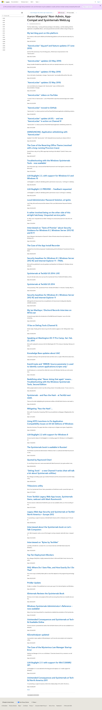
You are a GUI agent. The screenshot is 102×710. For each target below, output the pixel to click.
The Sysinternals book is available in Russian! (47, 447)
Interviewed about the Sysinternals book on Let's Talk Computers (49, 528)
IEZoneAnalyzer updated (38, 634)
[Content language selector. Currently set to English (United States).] (8, 702)
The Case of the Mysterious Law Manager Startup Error (49, 648)
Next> (28, 689)
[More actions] (76, 13)
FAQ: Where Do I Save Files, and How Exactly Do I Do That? (50, 568)
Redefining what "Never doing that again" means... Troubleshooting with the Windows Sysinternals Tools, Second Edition (49, 382)
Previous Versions (13, 705)
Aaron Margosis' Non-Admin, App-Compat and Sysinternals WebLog (41, 12)
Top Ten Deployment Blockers (40, 554)
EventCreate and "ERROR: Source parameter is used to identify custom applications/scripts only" (50, 365)
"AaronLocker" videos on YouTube (42, 95)
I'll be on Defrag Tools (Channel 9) (42, 325)
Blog (19, 705)
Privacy (31, 705)
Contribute (25, 705)
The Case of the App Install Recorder (43, 245)
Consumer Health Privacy (40, 705)
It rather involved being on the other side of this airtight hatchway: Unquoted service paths (48, 213)
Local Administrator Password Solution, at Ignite (49, 199)
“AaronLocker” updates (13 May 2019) (44, 71)
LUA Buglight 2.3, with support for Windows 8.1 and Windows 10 (50, 176)
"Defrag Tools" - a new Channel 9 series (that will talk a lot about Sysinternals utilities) (50, 471)
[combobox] (13, 16)
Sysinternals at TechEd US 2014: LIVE (43, 273)
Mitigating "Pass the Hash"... (40, 408)
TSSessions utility (35, 485)
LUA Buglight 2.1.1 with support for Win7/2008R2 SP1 (49, 663)
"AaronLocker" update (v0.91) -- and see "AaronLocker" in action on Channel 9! (45, 119)
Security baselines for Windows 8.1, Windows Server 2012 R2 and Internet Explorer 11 (50, 296)
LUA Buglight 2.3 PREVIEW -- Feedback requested (49, 189)
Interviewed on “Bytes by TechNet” (43, 542)
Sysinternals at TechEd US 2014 (41, 284)
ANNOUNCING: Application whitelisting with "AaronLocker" (47, 133)
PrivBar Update (34, 582)
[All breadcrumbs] (28, 13)
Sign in (98, 2)
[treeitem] (13, 18)
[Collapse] (22, 12)
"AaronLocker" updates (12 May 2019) (44, 82)
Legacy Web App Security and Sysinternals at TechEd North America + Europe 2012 (50, 513)
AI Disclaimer (4, 705)
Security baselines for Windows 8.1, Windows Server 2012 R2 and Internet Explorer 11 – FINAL (50, 259)
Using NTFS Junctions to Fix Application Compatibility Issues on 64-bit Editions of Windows (50, 422)
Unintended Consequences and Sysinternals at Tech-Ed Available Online (50, 620)
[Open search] (95, 2)
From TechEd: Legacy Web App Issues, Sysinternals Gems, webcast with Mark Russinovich (50, 497)
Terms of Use (52, 705)
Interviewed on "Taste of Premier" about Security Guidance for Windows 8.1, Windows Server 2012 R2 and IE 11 (50, 230)
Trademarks (58, 705)
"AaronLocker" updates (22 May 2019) (44, 60)
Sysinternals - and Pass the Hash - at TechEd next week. (49, 396)
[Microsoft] (3, 2)
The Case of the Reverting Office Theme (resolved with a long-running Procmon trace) (49, 146)
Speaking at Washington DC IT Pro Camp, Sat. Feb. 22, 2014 (50, 339)
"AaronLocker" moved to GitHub (42, 107)
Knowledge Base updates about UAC (43, 353)
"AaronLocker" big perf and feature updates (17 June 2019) (50, 46)
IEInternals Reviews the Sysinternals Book (45, 593)
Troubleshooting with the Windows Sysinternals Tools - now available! (48, 161)
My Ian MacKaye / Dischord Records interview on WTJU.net (49, 311)
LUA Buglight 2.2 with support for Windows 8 (47, 434)
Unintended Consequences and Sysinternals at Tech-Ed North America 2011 (50, 679)
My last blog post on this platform (42, 33)
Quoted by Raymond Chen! (39, 459)
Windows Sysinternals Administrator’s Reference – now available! (49, 607)
